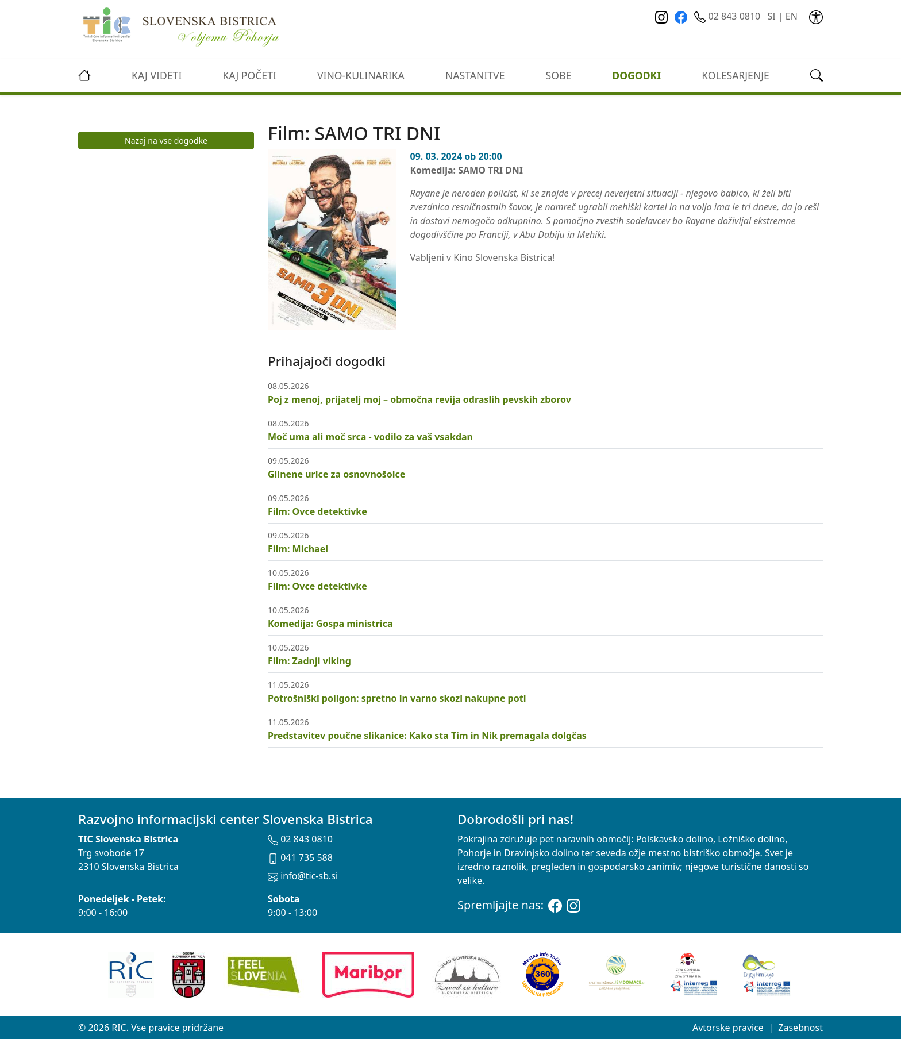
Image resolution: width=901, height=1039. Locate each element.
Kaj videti (157, 75)
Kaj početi (249, 75)
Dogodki (636, 75)
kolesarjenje (735, 75)
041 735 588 (300, 857)
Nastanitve (475, 75)
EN (792, 16)
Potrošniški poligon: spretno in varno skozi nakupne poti (397, 698)
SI (771, 16)
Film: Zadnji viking (309, 661)
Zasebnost (800, 1027)
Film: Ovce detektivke (317, 511)
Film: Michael (298, 548)
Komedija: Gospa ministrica (330, 623)
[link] (816, 16)
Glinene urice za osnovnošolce (336, 474)
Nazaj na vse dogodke (166, 140)
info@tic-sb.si (303, 875)
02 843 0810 (728, 16)
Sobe (559, 75)
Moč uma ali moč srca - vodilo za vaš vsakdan (370, 436)
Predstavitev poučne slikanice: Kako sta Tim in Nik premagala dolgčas (427, 735)
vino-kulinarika (361, 75)
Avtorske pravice (728, 1027)
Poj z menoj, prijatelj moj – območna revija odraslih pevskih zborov (419, 399)
